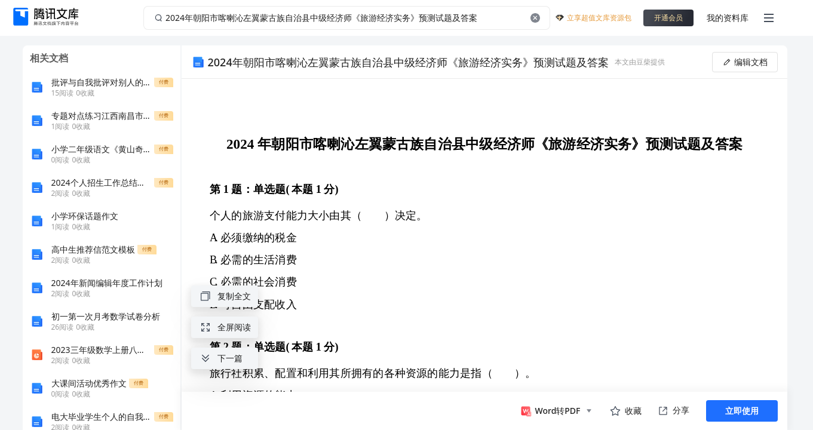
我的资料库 (727, 17)
